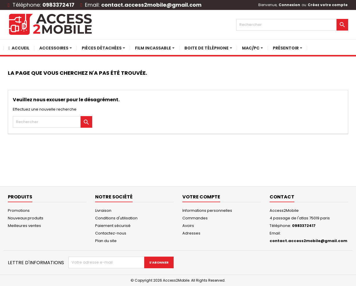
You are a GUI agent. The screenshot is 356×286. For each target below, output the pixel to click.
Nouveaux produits (25, 218)
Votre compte (201, 196)
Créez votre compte (328, 4)
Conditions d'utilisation (116, 218)
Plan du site (106, 241)
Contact (282, 196)
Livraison (103, 210)
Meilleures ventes (24, 225)
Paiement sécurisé (113, 225)
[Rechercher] (292, 25)
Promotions (19, 210)
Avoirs (188, 225)
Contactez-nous (110, 233)
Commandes (195, 218)
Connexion (289, 4)
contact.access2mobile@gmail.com (151, 4)
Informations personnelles (207, 210)
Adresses (191, 233)
